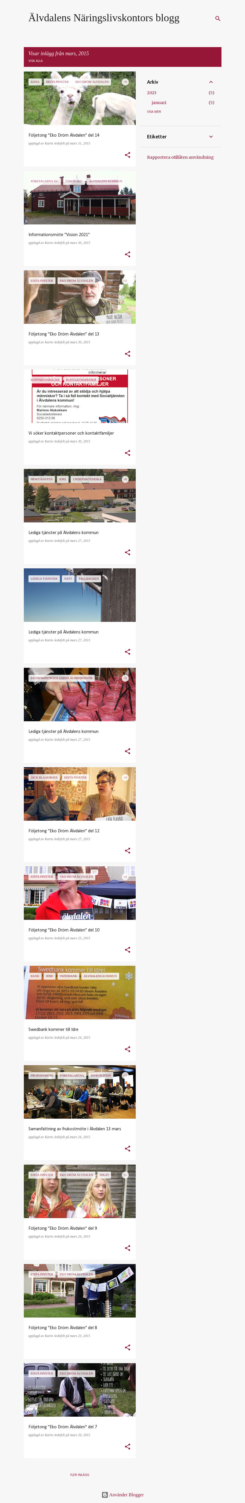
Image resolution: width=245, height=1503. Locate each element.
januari (159, 102)
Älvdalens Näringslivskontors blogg (104, 18)
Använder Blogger (122, 1494)
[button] (127, 155)
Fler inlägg (79, 1475)
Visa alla (35, 61)
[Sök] (217, 19)
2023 (151, 92)
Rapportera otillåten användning (180, 157)
